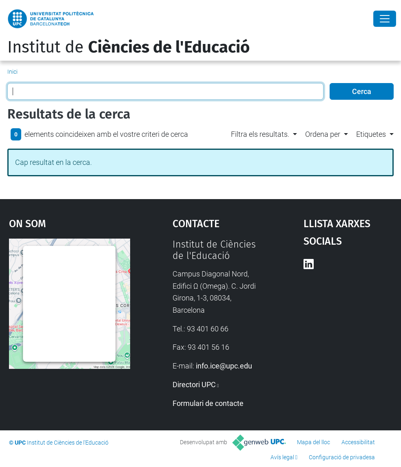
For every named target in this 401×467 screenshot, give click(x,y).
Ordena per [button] (322, 134)
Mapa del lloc (313, 442)
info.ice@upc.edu (224, 366)
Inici (12, 71)
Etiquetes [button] (371, 134)
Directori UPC (194, 384)
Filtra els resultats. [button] (260, 134)
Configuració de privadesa (342, 457)
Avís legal (282, 457)
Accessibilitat (358, 442)
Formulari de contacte (208, 403)
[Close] (384, 19)
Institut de (128, 47)
